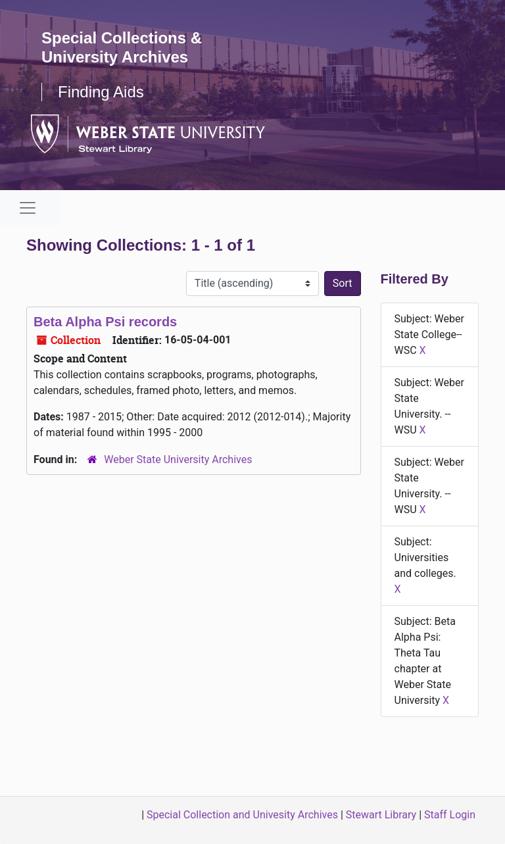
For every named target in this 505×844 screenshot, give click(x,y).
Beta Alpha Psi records (105, 321)
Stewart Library (381, 814)
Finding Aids (101, 92)
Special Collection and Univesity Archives (242, 814)
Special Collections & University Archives (121, 47)
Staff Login (449, 814)
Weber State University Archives (178, 459)
